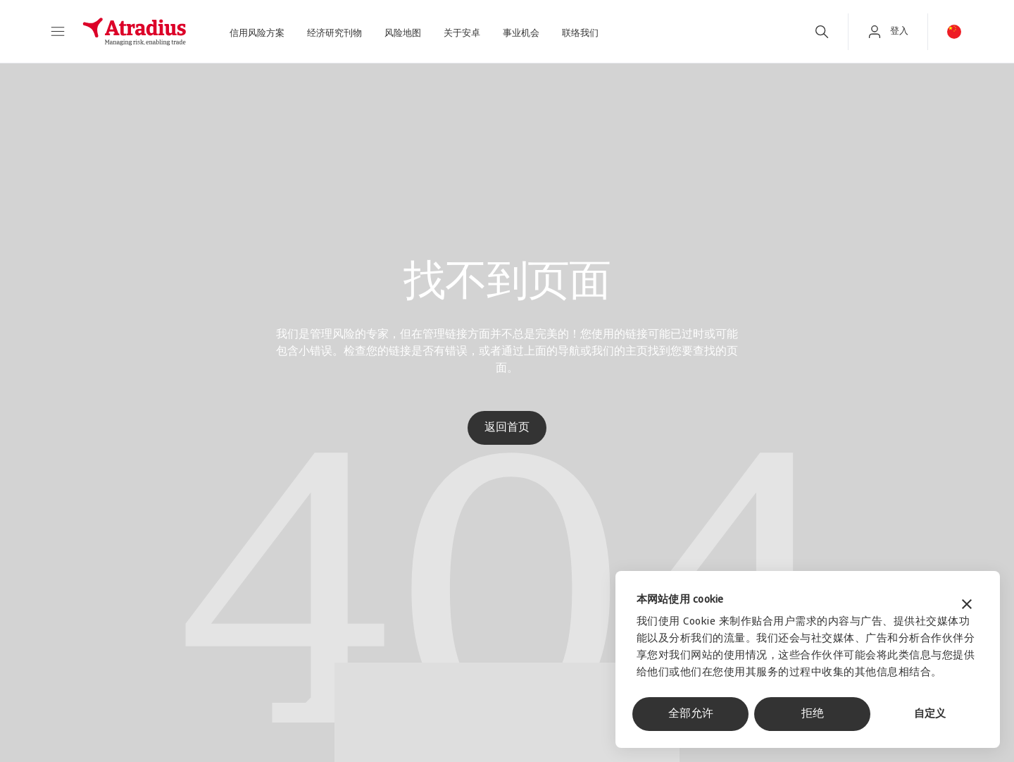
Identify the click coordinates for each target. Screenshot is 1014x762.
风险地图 (402, 33)
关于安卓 (462, 33)
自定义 (930, 714)
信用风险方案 (257, 33)
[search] (822, 32)
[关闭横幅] (967, 606)
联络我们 (580, 33)
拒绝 (812, 714)
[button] (58, 31)
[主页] (134, 32)
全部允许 (690, 714)
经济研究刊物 (334, 33)
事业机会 (521, 33)
